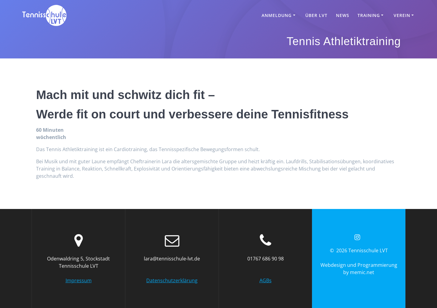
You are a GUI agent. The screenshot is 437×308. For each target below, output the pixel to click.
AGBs (265, 280)
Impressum (79, 280)
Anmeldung (277, 15)
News (342, 15)
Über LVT (316, 15)
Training (368, 15)
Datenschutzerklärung (172, 280)
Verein (402, 15)
